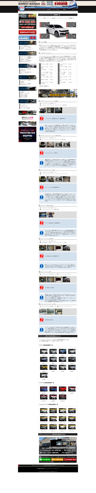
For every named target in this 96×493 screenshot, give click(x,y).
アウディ (28, 30)
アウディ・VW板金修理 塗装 (25, 86)
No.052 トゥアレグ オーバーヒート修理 (47, 190)
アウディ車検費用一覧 (24, 66)
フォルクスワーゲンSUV (46, 124)
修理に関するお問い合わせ (25, 82)
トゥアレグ (44, 125)
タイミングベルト (45, 160)
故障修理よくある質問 (24, 80)
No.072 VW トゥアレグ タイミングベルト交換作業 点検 (50, 156)
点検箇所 (22, 102)
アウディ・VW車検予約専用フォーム (27, 69)
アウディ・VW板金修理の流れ (26, 92)
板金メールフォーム (24, 93)
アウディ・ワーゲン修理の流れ (26, 81)
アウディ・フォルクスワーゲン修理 (26, 73)
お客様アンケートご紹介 (25, 113)
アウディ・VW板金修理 (47, 30)
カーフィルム (23, 125)
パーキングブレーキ (50, 125)
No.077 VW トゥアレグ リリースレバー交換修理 (49, 121)
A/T (42, 263)
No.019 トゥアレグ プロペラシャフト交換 (47, 324)
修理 (65, 125)
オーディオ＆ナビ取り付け (25, 128)
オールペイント (23, 91)
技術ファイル (53, 124)
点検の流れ (22, 103)
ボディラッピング (24, 127)
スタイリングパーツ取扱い (25, 129)
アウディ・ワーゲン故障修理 (26, 79)
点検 (65, 160)
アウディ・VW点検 (55, 30)
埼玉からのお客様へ (24, 117)
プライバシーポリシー (24, 114)
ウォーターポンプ (45, 194)
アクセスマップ (56, 489)
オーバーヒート (52, 194)
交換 (63, 125)
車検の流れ (22, 68)
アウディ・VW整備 (42, 38)
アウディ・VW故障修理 (51, 38)
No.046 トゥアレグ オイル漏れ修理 (46, 259)
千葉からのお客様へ (24, 115)
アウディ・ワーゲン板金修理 (26, 89)
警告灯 (58, 230)
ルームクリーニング (24, 126)
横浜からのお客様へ (24, 116)
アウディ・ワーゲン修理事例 (26, 104)
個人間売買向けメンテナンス (26, 105)
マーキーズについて (23, 109)
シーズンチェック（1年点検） (26, 101)
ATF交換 (45, 263)
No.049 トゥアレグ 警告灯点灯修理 (46, 226)
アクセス (73, 30)
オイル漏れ (49, 263)
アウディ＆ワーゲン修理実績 (26, 77)
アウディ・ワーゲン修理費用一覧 (26, 78)
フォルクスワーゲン (38, 30)
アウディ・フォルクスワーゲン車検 (26, 63)
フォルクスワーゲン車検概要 (26, 67)
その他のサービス (23, 121)
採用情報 (42, 489)
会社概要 (22, 112)
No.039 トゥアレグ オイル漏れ (45, 292)
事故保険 (64, 30)
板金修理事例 (23, 90)
